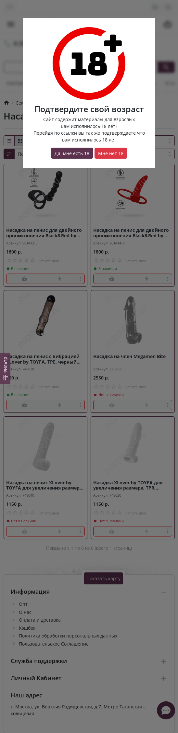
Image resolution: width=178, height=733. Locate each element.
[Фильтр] (5, 368)
